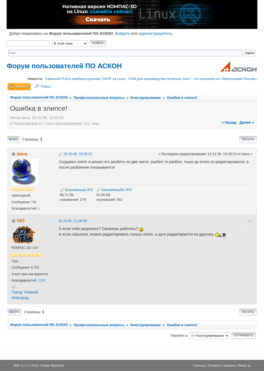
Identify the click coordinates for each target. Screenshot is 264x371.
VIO (21, 220)
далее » (247, 122)
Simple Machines (52, 365)
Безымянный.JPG (76, 190)
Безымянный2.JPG (114, 190)
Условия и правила (221, 365)
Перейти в (179, 335)
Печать (248, 139)
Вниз (13, 139)
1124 (41, 280)
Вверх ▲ (244, 365)
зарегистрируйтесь (155, 33)
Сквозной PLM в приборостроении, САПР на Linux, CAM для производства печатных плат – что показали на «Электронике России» (151, 79)
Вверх (14, 312)
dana (22, 153)
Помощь (199, 365)
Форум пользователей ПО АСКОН (64, 66)
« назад (228, 122)
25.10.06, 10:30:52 (78, 154)
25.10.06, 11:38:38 (72, 221)
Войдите (122, 33)
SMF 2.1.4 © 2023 (26, 365)
